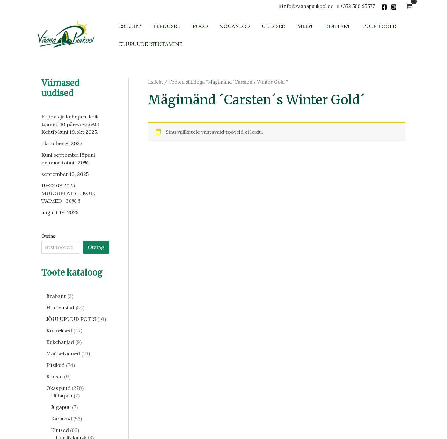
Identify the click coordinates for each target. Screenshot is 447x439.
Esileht (155, 82)
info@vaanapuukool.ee (309, 6)
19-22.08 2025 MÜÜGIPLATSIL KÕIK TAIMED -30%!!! (68, 193)
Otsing (48, 236)
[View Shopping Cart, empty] (409, 6)
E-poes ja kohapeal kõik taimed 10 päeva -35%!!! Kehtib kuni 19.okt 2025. (70, 124)
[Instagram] (394, 7)
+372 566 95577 (357, 6)
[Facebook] (384, 7)
